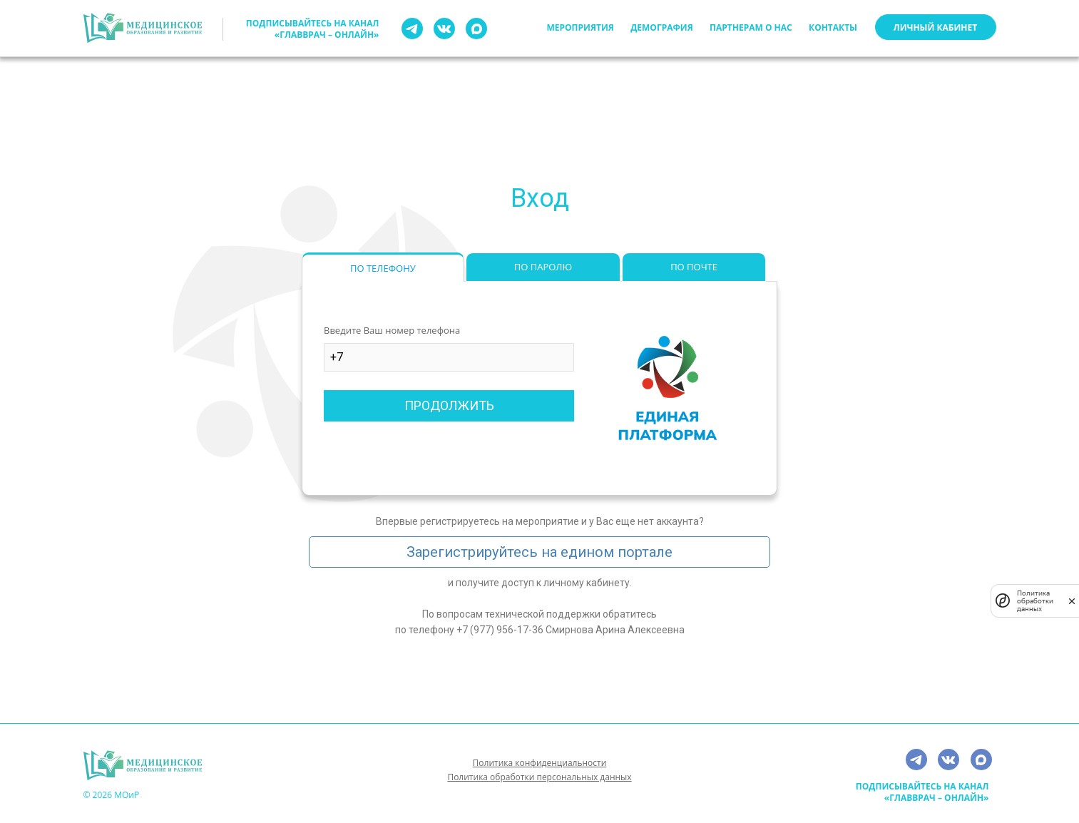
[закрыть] (1072, 600)
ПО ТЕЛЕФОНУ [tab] (383, 268)
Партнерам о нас (751, 27)
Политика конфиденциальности (540, 763)
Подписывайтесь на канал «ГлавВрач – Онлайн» (312, 29)
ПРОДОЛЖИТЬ (449, 405)
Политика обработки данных (1035, 601)
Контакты (833, 27)
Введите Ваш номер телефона (392, 330)
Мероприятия (580, 27)
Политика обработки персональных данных (539, 777)
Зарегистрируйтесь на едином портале (539, 552)
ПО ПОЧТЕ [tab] (693, 266)
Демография (661, 27)
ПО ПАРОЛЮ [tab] (543, 266)
